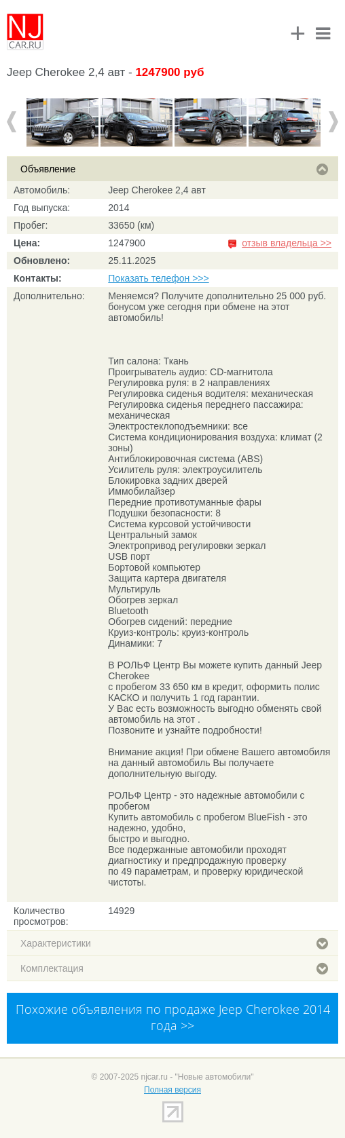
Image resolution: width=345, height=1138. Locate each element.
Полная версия (172, 1090)
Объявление (174, 169)
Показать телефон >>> (158, 278)
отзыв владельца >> (286, 243)
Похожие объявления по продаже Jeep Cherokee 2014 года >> (173, 1017)
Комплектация (174, 968)
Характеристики (174, 943)
